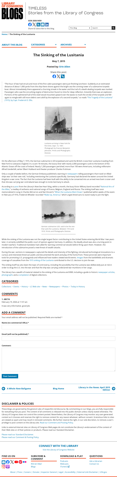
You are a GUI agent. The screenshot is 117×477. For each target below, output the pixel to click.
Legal (61, 472)
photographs (7, 275)
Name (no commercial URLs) (15, 323)
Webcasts (64, 464)
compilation (24, 275)
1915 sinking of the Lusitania (41, 260)
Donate (36, 472)
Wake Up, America (52, 195)
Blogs (33, 466)
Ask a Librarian (95, 461)
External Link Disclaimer (87, 472)
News (44, 286)
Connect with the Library (58, 446)
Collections (6, 286)
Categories (38, 44)
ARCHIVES (66, 44)
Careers (27, 472)
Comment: (6, 345)
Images (80, 257)
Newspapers (54, 286)
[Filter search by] (80, 28)
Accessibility (70, 472)
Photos (65, 286)
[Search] (101, 28)
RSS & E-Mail (36, 464)
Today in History (78, 286)
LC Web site (35, 286)
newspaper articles (106, 272)
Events (16, 286)
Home (4, 34)
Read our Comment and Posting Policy (56, 422)
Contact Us (94, 464)
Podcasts (64, 461)
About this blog (12, 44)
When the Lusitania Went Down (68, 192)
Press (19, 472)
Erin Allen (64, 66)
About (12, 472)
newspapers (72, 174)
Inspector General (49, 472)
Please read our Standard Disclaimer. (18, 434)
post (17, 186)
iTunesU (65, 466)
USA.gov (103, 472)
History (24, 286)
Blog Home (58, 388)
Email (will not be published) (15, 334)
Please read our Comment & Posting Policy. (20, 437)
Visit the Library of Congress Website (58, 449)
